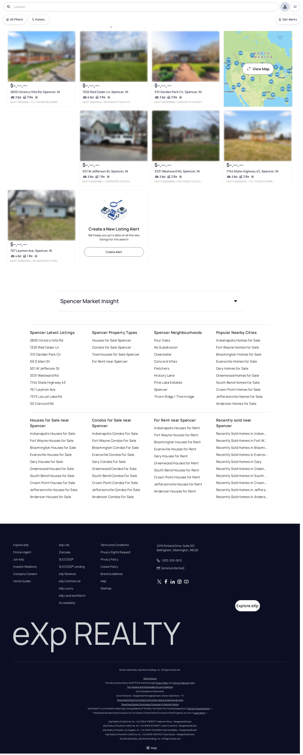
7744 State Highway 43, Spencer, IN (252, 171)
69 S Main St (40, 361)
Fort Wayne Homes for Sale (237, 347)
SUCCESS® (66, 559)
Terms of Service (181, 682)
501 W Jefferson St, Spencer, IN (105, 171)
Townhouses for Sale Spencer (116, 354)
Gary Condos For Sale (109, 461)
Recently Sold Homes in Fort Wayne (242, 440)
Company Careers (25, 573)
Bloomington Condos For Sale (115, 447)
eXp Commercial (69, 581)
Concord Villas (165, 361)
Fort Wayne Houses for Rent (176, 435)
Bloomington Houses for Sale (53, 447)
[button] (150, 301)
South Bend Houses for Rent (176, 470)
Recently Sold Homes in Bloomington (242, 447)
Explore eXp (21, 545)
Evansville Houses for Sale (51, 454)
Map (151, 748)
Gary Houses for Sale (46, 461)
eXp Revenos (67, 573)
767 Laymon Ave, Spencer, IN (31, 250)
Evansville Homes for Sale (236, 361)
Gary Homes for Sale (232, 368)
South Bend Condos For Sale (114, 475)
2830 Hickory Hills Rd (46, 340)
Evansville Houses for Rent (175, 449)
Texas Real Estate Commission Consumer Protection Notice (150, 704)
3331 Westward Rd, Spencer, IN (177, 171)
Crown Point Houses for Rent (177, 477)
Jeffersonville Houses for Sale (53, 489)
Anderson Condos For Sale (113, 497)
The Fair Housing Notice (198, 708)
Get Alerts (288, 19)
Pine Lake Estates (168, 382)
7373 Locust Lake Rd (46, 396)
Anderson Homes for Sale (236, 403)
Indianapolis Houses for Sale (52, 433)
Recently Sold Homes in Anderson (242, 497)
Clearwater (163, 354)
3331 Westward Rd (44, 375)
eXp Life (64, 545)
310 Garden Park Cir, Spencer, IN (178, 92)
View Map (258, 68)
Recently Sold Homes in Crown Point (242, 482)
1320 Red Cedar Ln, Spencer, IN (105, 92)
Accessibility (67, 602)
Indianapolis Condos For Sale (115, 433)
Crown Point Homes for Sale (238, 389)
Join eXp (18, 559)
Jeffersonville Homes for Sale (239, 396)
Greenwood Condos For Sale (114, 468)
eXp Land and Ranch (72, 595)
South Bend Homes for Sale (238, 382)
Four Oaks (162, 340)
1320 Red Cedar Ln (44, 347)
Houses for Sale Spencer (111, 340)
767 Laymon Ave (42, 389)
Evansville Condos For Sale (113, 454)
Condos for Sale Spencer (111, 347)
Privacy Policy (109, 559)
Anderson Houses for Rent (175, 491)
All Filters (14, 19)
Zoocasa (64, 552)
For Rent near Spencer (110, 361)
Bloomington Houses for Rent (177, 442)
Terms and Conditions (115, 545)
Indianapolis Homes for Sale (238, 340)
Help (103, 581)
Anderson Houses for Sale (50, 497)
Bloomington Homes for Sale (238, 354)
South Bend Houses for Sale (52, 475)
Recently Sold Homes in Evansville (242, 454)
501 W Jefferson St (45, 368)
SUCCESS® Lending (72, 566)
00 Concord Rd (42, 403)
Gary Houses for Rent (171, 456)
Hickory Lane (164, 375)
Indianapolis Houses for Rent (177, 428)
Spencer (161, 389)
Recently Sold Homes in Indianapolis (242, 433)
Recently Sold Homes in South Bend (242, 475)
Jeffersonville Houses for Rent (178, 484)
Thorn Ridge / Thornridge (174, 396)
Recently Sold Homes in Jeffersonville (242, 489)
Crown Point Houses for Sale (52, 482)
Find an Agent (22, 552)
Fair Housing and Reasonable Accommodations (150, 687)
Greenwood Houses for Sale (52, 468)
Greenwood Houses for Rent (176, 463)
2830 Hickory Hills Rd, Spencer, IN (35, 92)
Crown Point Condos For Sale (115, 482)
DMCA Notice (150, 678)
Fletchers (161, 368)
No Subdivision (166, 347)
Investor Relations (25, 566)
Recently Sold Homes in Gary (239, 461)
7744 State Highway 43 (48, 382)
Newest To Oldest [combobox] (40, 19)
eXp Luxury (66, 588)
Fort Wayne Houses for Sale (51, 440)
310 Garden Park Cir (45, 354)
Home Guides (22, 581)
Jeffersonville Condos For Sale (116, 489)
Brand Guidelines (112, 573)
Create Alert (114, 252)
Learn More (199, 712)
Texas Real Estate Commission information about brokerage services (150, 700)
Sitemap (106, 588)
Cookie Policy (109, 566)
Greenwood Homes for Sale (237, 375)
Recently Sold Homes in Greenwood (242, 468)
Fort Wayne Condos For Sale (114, 440)
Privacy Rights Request (116, 552)
